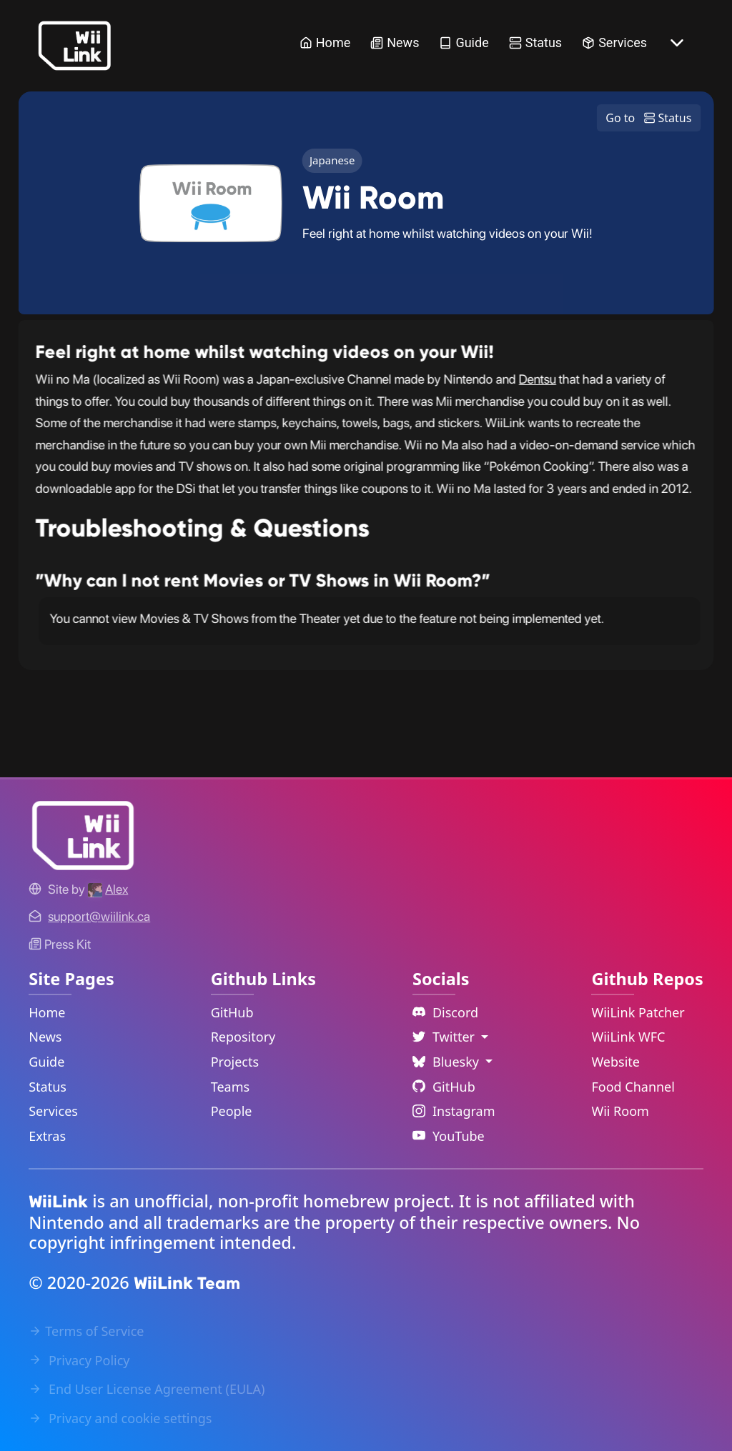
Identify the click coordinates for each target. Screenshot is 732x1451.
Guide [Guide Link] (463, 42)
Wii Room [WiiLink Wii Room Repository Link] (620, 1111)
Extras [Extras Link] (47, 1136)
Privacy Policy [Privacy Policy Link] (79, 1360)
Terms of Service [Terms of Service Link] (86, 1331)
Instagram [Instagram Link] (453, 1111)
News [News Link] (394, 42)
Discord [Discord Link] (445, 1012)
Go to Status (648, 118)
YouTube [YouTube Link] (448, 1136)
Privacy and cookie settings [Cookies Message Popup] (120, 1418)
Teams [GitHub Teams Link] (230, 1086)
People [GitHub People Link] (231, 1111)
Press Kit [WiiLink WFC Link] (60, 944)
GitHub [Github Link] (443, 1086)
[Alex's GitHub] (108, 889)
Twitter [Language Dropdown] (445, 1036)
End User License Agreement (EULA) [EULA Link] (146, 1388)
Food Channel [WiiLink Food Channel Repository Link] (633, 1086)
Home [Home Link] (325, 42)
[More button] (677, 43)
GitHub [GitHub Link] (232, 1012)
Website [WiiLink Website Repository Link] (615, 1061)
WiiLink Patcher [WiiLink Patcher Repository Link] (637, 1012)
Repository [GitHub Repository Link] (243, 1036)
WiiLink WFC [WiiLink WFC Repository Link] (628, 1036)
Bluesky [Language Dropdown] (447, 1061)
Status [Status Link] (535, 42)
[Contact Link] (99, 916)
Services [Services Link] (614, 42)
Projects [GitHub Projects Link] (235, 1061)
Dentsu (537, 379)
